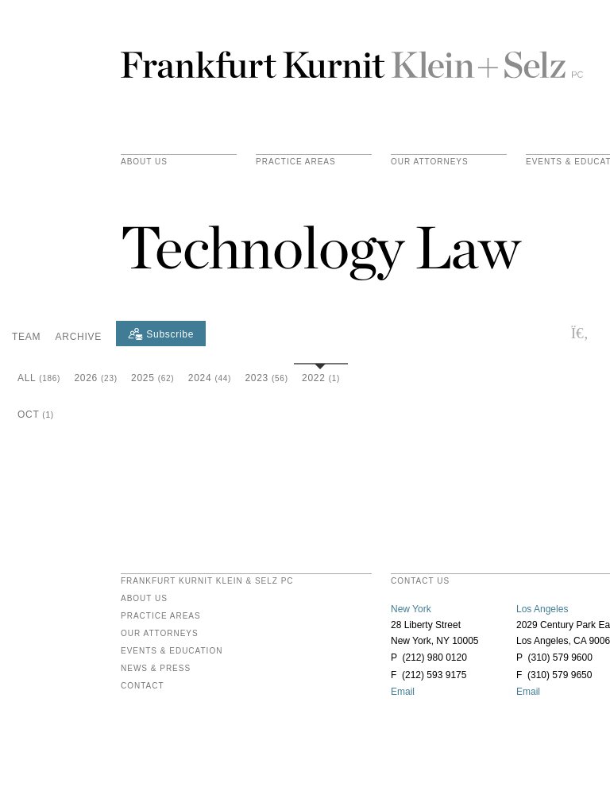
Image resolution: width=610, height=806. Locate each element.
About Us (144, 162)
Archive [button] (79, 336)
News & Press (156, 669)
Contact (142, 686)
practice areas (296, 162)
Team (26, 336)
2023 (266, 378)
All (38, 378)
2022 (321, 378)
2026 (95, 378)
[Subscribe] (161, 333)
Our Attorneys (430, 162)
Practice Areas (161, 616)
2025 (152, 378)
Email (403, 691)
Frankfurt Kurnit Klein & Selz (352, 58)
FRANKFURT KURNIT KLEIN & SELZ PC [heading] (207, 581)
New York (411, 609)
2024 (209, 378)
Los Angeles (542, 609)
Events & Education (171, 651)
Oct (35, 414)
